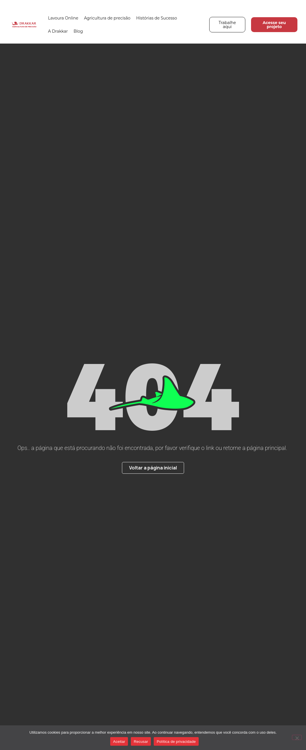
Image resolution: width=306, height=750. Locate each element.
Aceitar (119, 741)
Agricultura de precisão (107, 18)
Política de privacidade (176, 741)
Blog (78, 31)
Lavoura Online (63, 18)
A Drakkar (58, 31)
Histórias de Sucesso (156, 18)
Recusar (141, 741)
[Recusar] (297, 737)
